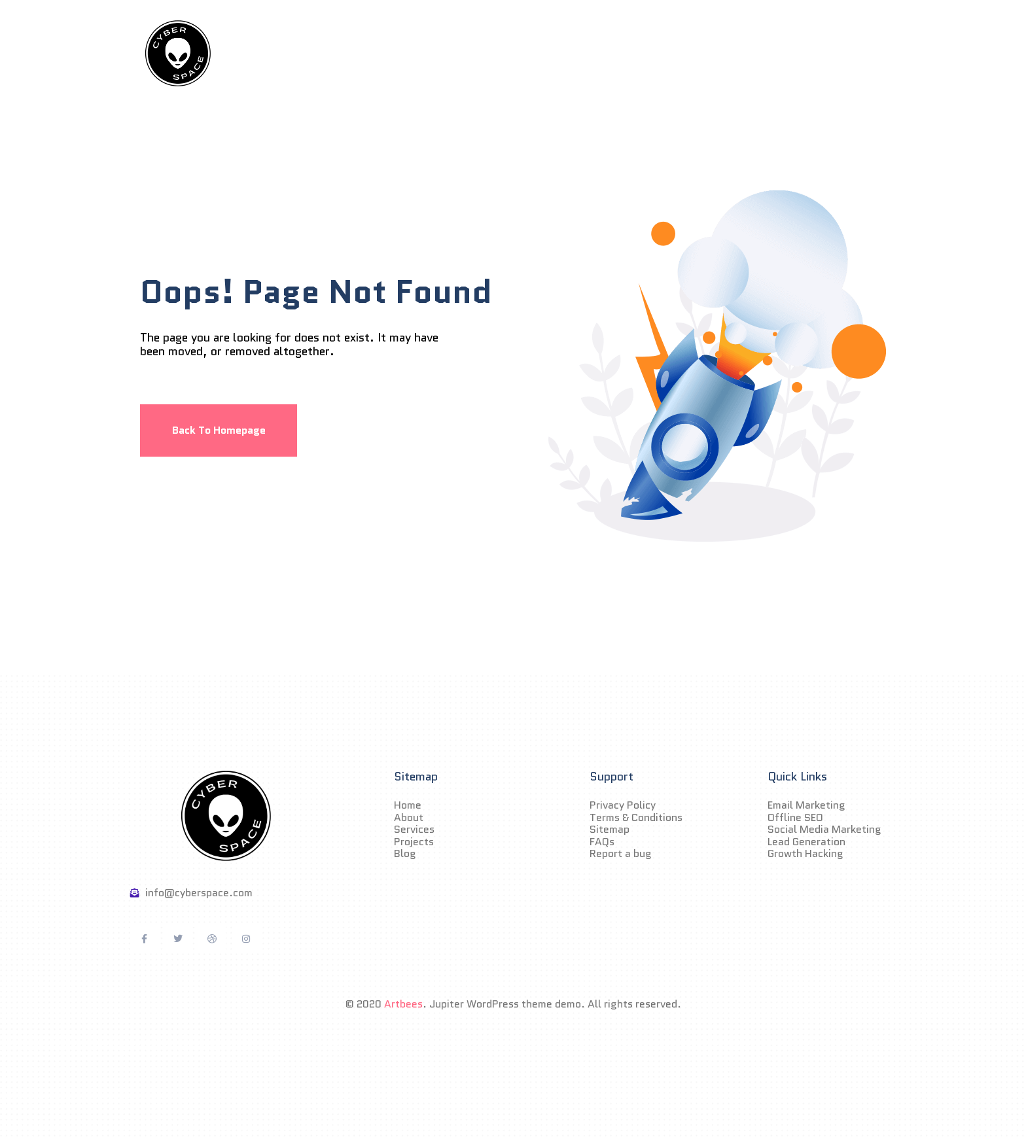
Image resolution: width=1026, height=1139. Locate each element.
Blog (649, 53)
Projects (586, 53)
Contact (713, 53)
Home (383, 53)
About (444, 53)
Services (512, 53)
